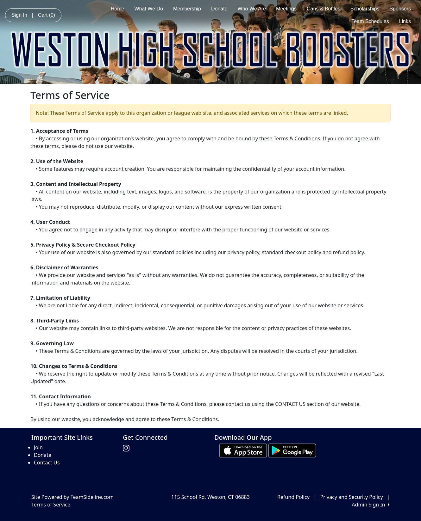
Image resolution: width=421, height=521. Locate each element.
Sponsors (400, 8)
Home (117, 8)
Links (405, 21)
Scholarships (365, 8)
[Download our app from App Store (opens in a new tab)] (243, 450)
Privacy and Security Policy (351, 496)
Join (38, 447)
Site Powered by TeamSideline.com (72, 496)
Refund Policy (293, 496)
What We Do (149, 8)
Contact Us (47, 462)
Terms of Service (50, 504)
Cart (46, 15)
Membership (187, 8)
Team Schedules (370, 21)
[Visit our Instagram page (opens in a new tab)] (128, 448)
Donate (219, 8)
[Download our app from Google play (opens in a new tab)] (292, 450)
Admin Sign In (371, 504)
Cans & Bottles (323, 8)
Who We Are (252, 8)
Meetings (286, 8)
